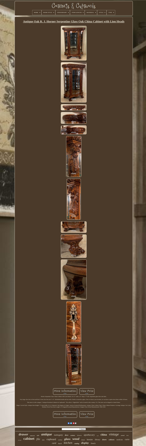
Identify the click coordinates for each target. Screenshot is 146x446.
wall (97, 435)
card (54, 443)
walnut (60, 440)
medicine (119, 440)
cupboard (51, 439)
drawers (79, 435)
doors (104, 439)
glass (67, 439)
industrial (32, 435)
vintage (114, 434)
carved (122, 435)
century (72, 435)
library (97, 439)
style (38, 435)
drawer (23, 434)
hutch (60, 443)
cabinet (28, 439)
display (85, 442)
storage (19, 440)
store (43, 440)
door (127, 435)
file (38, 439)
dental (83, 440)
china (103, 434)
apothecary (89, 435)
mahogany (58, 435)
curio (127, 439)
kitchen (68, 442)
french (93, 443)
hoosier (90, 439)
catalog (76, 443)
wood (75, 439)
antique (46, 434)
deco (66, 435)
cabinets (111, 440)
